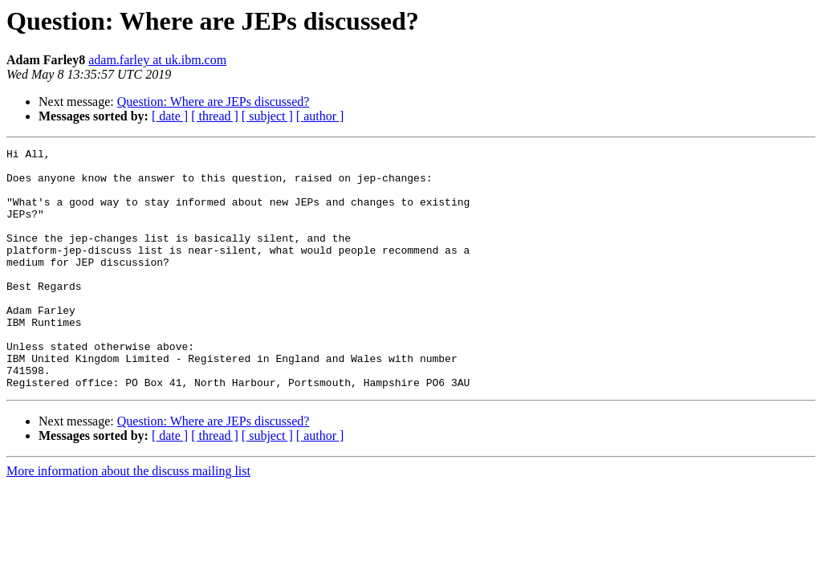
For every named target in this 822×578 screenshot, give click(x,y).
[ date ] (170, 116)
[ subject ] (267, 116)
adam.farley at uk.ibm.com (157, 60)
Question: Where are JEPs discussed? (213, 101)
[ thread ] (214, 116)
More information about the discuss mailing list (128, 519)
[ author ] (320, 116)
